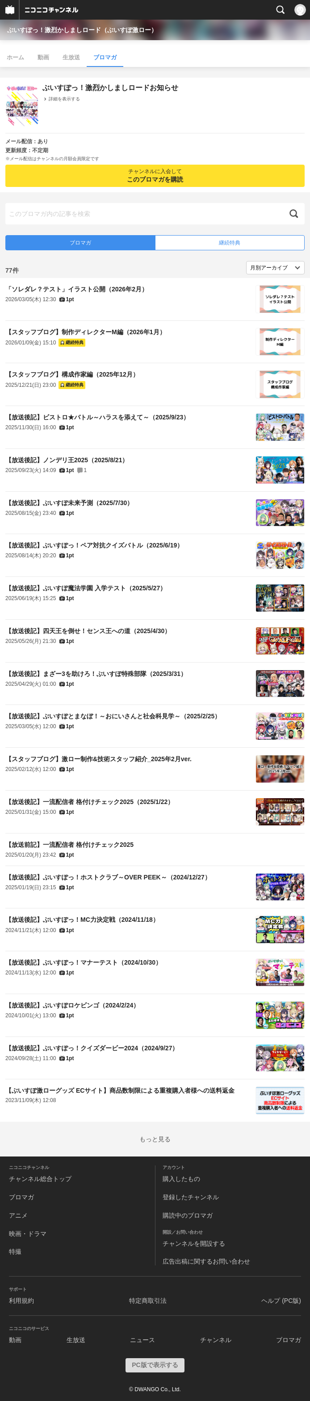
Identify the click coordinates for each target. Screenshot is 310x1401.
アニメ (18, 1215)
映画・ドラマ (27, 1233)
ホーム (15, 57)
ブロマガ (105, 57)
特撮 (15, 1251)
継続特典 (229, 243)
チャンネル (215, 1339)
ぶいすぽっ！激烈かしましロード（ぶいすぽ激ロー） (82, 29)
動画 (43, 57)
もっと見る (155, 1139)
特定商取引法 (148, 1300)
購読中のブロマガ (188, 1215)
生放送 (71, 57)
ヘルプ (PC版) (281, 1300)
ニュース (142, 1339)
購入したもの (181, 1178)
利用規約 (21, 1300)
